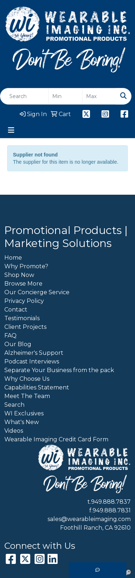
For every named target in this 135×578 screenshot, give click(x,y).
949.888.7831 (112, 510)
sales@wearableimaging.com (89, 519)
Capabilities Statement (36, 387)
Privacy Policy (24, 300)
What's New (21, 422)
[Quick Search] (24, 96)
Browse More (23, 283)
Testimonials (22, 318)
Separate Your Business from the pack (59, 370)
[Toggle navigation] (11, 130)
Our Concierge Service (36, 292)
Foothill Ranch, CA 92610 (95, 527)
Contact (15, 309)
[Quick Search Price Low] (65, 96)
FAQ (10, 335)
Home (13, 257)
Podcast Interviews (31, 361)
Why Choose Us (26, 378)
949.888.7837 (111, 501)
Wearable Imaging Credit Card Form (56, 439)
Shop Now (19, 275)
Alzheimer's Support (33, 352)
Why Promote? (26, 266)
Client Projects (25, 326)
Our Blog (17, 344)
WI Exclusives (24, 413)
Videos (13, 430)
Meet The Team (27, 396)
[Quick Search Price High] (99, 96)
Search (14, 404)
